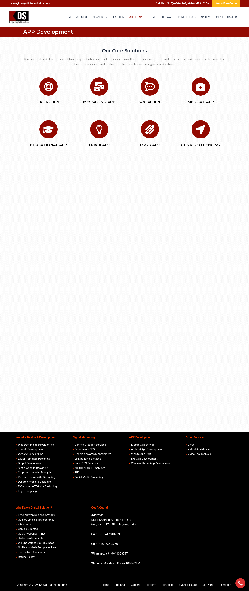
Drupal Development (30, 462)
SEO (77, 471)
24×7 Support (26, 524)
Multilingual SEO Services (90, 467)
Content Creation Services (90, 443)
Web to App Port (141, 452)
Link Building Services (88, 457)
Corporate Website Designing (35, 471)
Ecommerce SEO (85, 447)
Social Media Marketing (89, 476)
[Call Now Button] (240, 583)
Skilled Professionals (30, 539)
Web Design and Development (36, 443)
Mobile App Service (142, 443)
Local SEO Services (86, 462)
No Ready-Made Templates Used (37, 549)
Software (212, 584)
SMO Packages (195, 584)
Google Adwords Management (93, 452)
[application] (91, 17)
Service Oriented (28, 529)
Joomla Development (31, 447)
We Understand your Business (36, 544)
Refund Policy (26, 558)
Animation (227, 584)
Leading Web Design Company (36, 515)
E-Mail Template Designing (34, 457)
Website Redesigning (30, 452)
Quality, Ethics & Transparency (36, 520)
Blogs (191, 443)
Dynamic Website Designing (35, 481)
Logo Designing (27, 491)
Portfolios (177, 584)
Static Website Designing (33, 467)
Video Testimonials (199, 452)
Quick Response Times (32, 534)
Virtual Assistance (199, 447)
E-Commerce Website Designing (37, 486)
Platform (163, 584)
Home (126, 584)
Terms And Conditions (31, 553)
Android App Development (147, 447)
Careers (151, 584)
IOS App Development (144, 457)
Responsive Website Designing (36, 476)
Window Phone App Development (151, 462)
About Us (137, 584)
